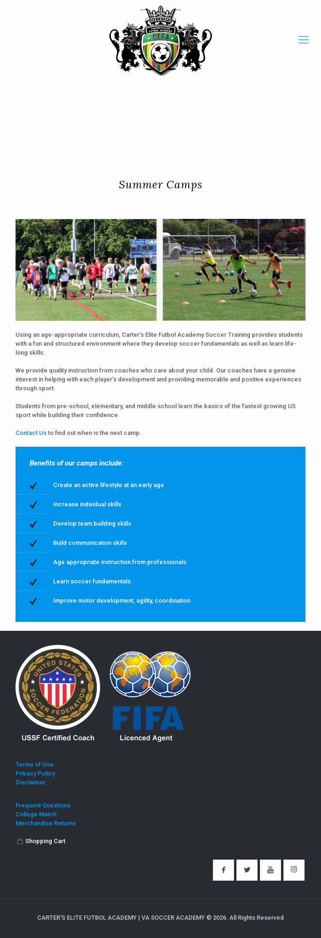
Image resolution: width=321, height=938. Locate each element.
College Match (36, 814)
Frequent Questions (43, 805)
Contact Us (31, 432)
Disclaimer (31, 782)
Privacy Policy (35, 773)
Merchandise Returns (46, 823)
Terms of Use (35, 764)
